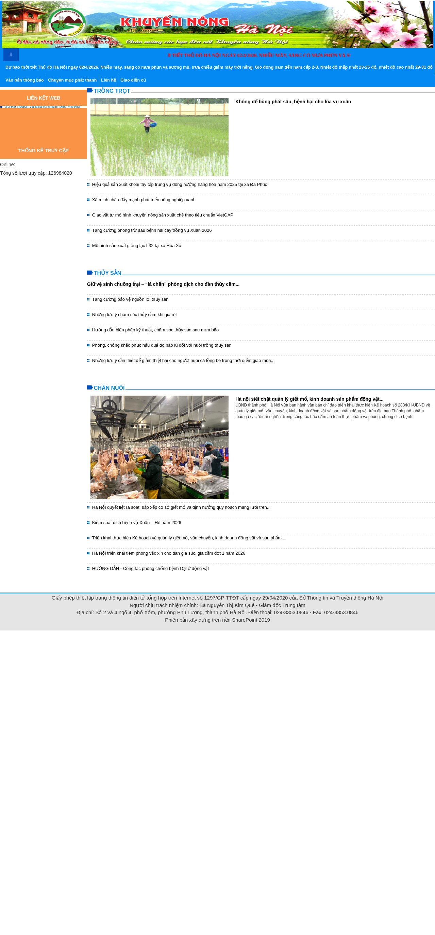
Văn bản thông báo (24, 80)
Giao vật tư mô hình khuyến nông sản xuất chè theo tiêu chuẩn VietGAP (162, 215)
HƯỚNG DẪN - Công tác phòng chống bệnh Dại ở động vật (150, 568)
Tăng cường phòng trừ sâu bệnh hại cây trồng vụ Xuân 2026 (152, 230)
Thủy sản (107, 273)
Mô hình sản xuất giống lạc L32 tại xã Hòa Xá (136, 245)
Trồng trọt (112, 91)
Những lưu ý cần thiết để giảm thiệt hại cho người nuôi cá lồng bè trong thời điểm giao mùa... (183, 360)
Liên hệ (108, 80)
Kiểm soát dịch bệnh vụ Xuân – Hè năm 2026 (136, 522)
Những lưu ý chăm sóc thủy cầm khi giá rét (134, 314)
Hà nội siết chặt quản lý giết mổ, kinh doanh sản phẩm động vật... (309, 399)
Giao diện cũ (133, 80)
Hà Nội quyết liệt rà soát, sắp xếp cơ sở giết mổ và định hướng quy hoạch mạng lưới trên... (181, 507)
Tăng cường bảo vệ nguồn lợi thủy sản (130, 299)
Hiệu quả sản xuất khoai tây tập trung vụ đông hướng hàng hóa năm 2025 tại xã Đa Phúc (179, 184)
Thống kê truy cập (43, 150)
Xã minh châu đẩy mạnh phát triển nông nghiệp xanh (144, 199)
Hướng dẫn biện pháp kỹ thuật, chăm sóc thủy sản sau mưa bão (155, 329)
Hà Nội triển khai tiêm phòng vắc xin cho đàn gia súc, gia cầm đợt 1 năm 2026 (168, 553)
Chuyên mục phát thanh (72, 80)
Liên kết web (43, 98)
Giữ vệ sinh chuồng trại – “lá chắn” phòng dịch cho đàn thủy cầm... (163, 284)
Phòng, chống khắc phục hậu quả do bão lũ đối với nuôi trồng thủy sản (162, 345)
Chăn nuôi (109, 388)
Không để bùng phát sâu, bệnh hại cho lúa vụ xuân (293, 101)
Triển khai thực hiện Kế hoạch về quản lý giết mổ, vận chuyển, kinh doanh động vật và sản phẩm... (188, 537)
